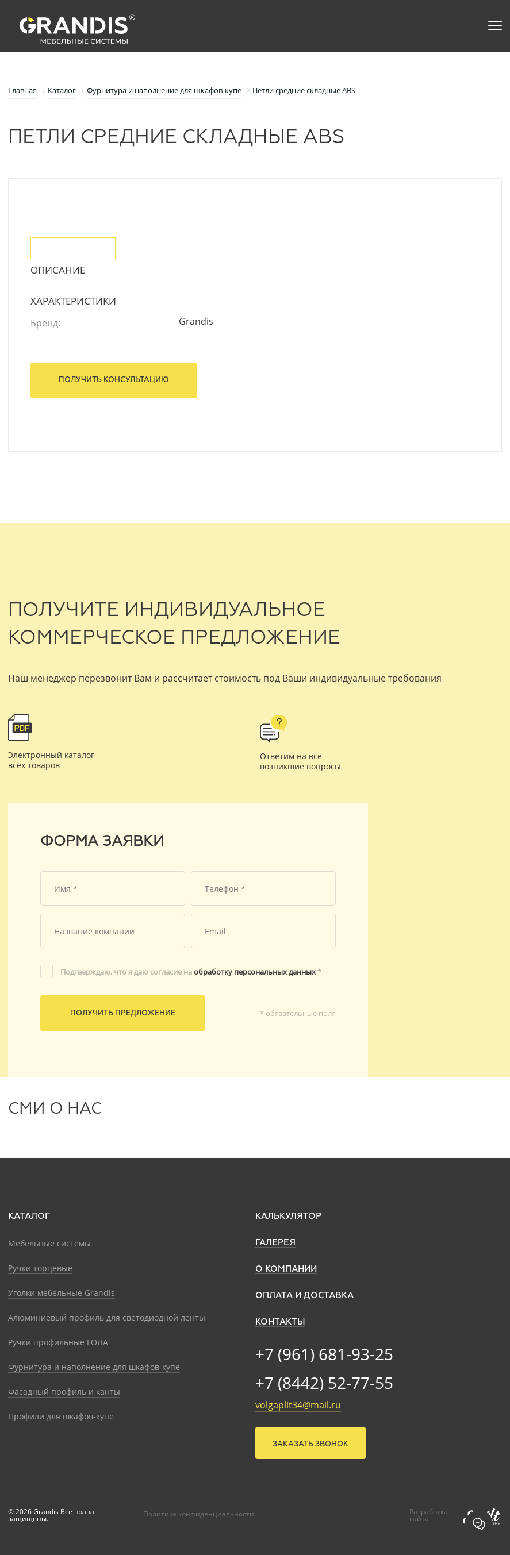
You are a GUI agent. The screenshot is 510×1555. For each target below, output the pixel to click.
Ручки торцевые (40, 1268)
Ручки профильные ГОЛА (58, 1342)
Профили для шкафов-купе (61, 1416)
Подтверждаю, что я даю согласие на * (190, 972)
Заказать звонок (310, 1444)
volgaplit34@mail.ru (298, 1405)
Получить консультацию (114, 380)
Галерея (275, 1242)
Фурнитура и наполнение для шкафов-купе (94, 1366)
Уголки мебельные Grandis (61, 1292)
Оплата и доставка (304, 1295)
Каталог (29, 1216)
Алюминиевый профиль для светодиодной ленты (106, 1317)
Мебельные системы (49, 1243)
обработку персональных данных (255, 972)
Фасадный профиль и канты (64, 1391)
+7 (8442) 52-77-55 (324, 1383)
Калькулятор (288, 1216)
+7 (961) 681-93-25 (324, 1354)
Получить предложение (122, 1013)
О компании (286, 1269)
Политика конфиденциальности (198, 1514)
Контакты (280, 1322)
